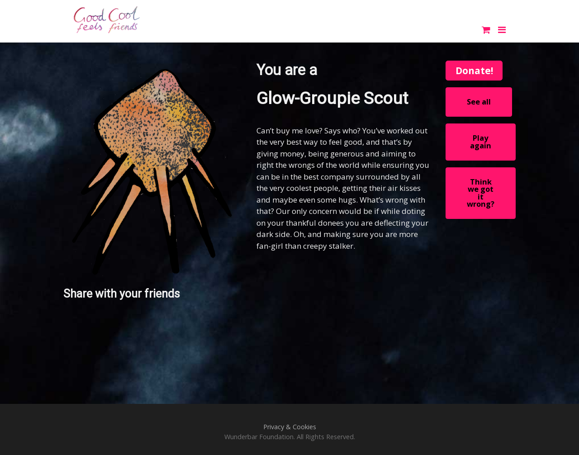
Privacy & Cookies (289, 426)
